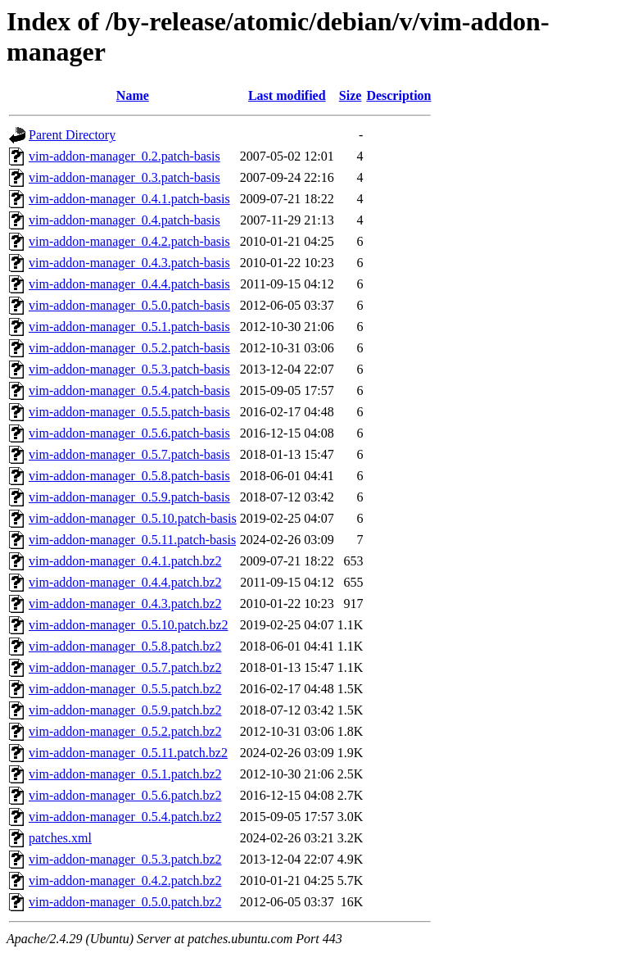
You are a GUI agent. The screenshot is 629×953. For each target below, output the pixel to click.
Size (350, 95)
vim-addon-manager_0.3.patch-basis (124, 177)
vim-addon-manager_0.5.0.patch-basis (129, 305)
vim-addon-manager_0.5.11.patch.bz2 (128, 753)
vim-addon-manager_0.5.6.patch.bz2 (125, 795)
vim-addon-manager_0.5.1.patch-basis (129, 327)
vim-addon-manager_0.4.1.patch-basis (129, 199)
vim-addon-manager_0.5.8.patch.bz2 (125, 646)
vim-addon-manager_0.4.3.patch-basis (129, 263)
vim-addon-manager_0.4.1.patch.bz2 (125, 561)
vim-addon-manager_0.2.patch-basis (124, 156)
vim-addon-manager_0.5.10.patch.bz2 (128, 625)
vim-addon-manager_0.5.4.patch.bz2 (125, 817)
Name (132, 95)
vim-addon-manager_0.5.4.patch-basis (129, 390)
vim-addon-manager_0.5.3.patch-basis (129, 369)
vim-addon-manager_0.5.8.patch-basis (129, 476)
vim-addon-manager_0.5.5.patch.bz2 (125, 689)
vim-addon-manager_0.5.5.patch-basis (129, 412)
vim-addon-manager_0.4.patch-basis (124, 220)
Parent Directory (72, 135)
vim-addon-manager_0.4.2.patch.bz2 (125, 880)
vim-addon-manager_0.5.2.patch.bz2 (125, 731)
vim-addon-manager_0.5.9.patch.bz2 (125, 710)
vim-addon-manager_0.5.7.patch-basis (129, 454)
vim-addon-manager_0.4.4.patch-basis (129, 284)
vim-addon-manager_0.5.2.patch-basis (129, 348)
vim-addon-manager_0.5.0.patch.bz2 (125, 902)
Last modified (287, 95)
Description (398, 95)
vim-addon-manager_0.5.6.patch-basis (129, 433)
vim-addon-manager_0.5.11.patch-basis (132, 540)
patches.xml (60, 838)
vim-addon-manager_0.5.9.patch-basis (129, 497)
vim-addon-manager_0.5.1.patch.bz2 (125, 774)
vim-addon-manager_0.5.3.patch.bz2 (125, 859)
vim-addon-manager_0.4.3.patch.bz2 (125, 603)
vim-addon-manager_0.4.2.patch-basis (129, 241)
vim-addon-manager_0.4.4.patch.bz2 (125, 582)
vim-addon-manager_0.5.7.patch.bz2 (125, 667)
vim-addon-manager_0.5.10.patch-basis (133, 518)
